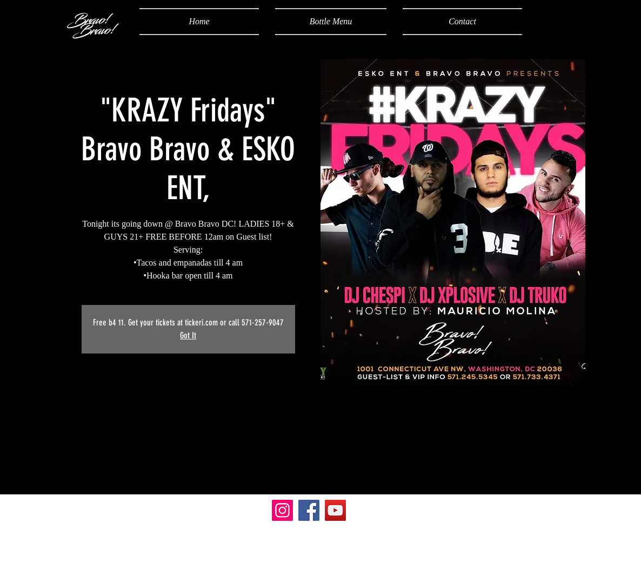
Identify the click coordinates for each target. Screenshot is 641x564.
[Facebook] (308, 510)
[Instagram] (282, 510)
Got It (188, 335)
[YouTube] (335, 510)
